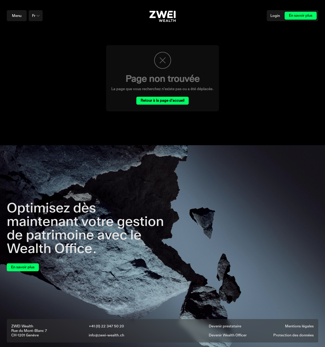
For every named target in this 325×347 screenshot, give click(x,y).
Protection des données (293, 335)
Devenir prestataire (225, 326)
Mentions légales (299, 326)
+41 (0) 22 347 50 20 (106, 326)
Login (275, 16)
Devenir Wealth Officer (228, 335)
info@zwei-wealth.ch (106, 335)
